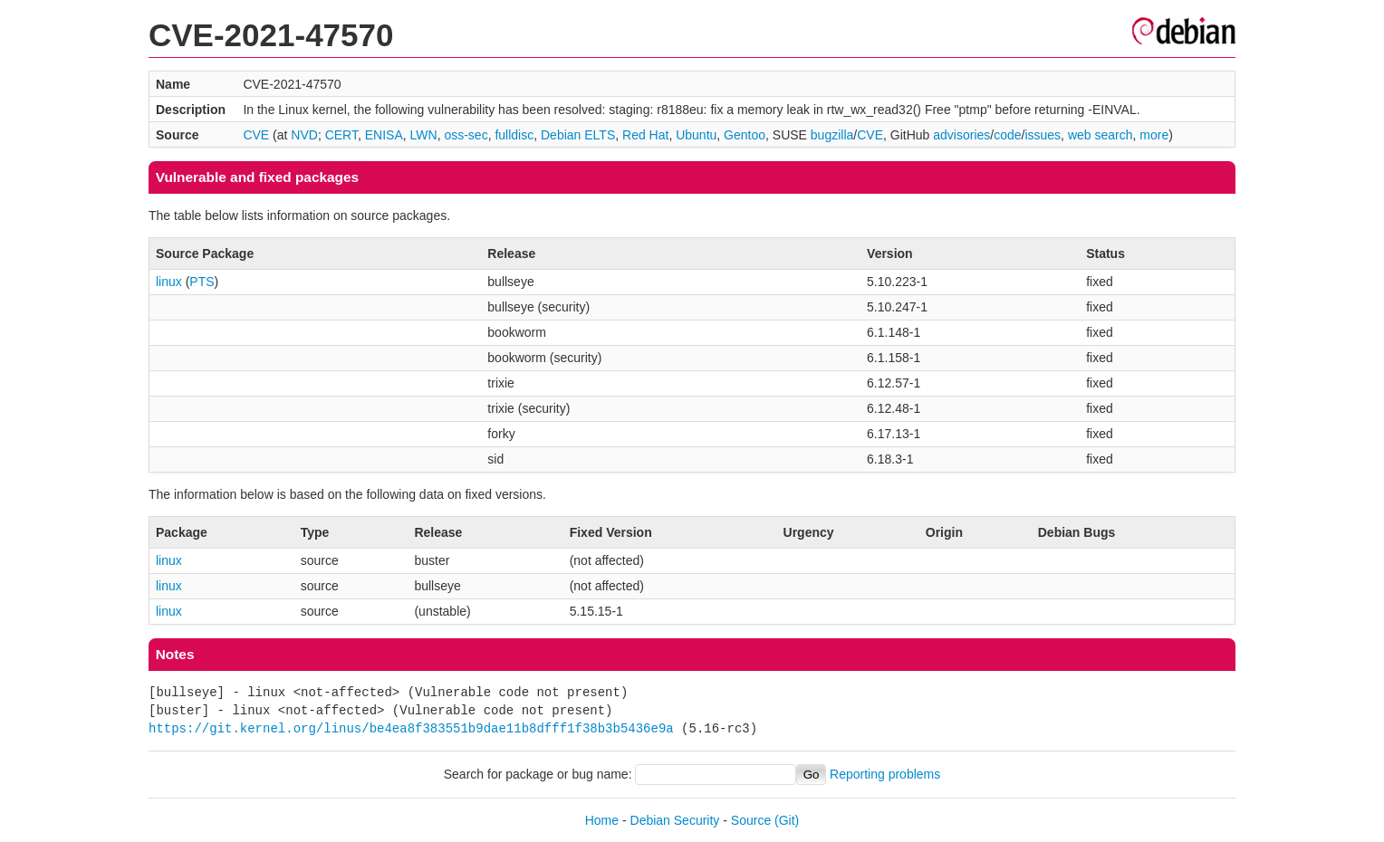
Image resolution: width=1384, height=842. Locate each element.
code (1007, 135)
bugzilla (832, 135)
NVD (304, 135)
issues (1042, 135)
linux (169, 281)
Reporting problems (885, 774)
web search (1100, 135)
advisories (961, 135)
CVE (256, 135)
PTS (201, 281)
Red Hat (645, 135)
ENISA (384, 135)
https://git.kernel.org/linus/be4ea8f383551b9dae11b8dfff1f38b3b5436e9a (411, 728)
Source (751, 820)
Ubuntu (696, 135)
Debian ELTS (578, 135)
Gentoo (744, 135)
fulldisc (514, 135)
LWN (423, 135)
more (1153, 135)
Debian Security (675, 820)
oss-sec (465, 135)
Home (602, 820)
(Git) (786, 820)
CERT (341, 135)
